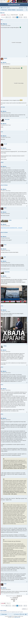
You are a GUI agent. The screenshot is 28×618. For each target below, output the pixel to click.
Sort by (14, 597)
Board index (4, 614)
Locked (2, 15)
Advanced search (22, 15)
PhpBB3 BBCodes (17, 617)
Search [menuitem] (26, 10)
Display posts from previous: (14, 596)
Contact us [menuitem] (17, 614)
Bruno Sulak (7, 119)
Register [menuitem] (21, 7)
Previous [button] (9, 17)
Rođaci (5, 244)
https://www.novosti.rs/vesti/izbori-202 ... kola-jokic (11, 227)
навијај (10, 220)
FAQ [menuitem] (9, 7)
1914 (1, 19)
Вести (2, 13)
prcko (2, 131)
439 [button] (21, 17)
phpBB (10, 616)
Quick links (4, 7)
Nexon (2, 305)
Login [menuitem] (26, 7)
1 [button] (10, 17)
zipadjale (5, 58)
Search (20, 15)
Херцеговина (7, 271)
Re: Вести (4, 24)
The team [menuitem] (23, 614)
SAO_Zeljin (3, 107)
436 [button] (15, 17)
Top (26, 56)
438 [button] (19, 17)
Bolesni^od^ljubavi (4, 185)
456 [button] (24, 17)
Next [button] (26, 17)
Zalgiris (2, 162)
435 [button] (13, 17)
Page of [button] (6, 17)
